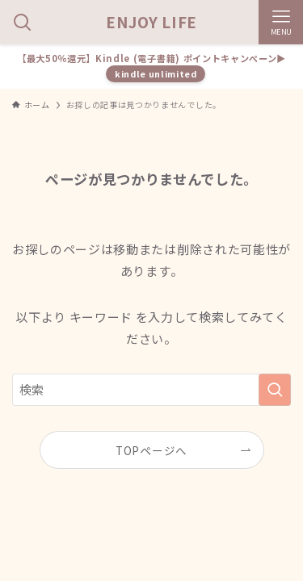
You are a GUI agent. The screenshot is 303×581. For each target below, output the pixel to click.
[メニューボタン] (281, 22)
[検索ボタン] (22, 22)
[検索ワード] (151, 390)
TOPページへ (151, 450)
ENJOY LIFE (151, 22)
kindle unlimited (156, 74)
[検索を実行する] (275, 390)
